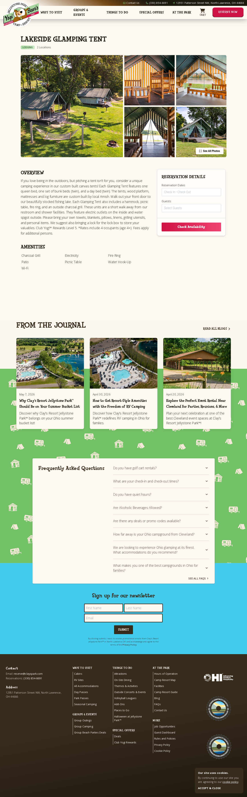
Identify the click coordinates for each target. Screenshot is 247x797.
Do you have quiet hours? (161, 502)
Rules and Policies (165, 746)
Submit (123, 637)
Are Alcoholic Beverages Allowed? (161, 515)
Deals (117, 743)
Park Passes (81, 705)
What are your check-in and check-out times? (161, 488)
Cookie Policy (162, 758)
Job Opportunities (164, 733)
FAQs (157, 711)
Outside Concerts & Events (130, 699)
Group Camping (83, 733)
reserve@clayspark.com (28, 681)
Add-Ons (119, 711)
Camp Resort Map (165, 687)
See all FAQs (198, 585)
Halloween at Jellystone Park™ (128, 725)
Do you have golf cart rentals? (161, 475)
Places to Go (121, 717)
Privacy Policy (129, 652)
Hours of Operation (166, 681)
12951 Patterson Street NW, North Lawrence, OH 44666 (210, 3)
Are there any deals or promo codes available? (161, 528)
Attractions (120, 681)
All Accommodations (86, 693)
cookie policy (230, 782)
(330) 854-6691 (158, 3)
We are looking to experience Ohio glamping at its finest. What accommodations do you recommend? (161, 557)
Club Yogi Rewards (125, 749)
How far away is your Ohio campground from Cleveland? (161, 541)
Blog (157, 705)
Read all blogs (217, 329)
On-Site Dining (122, 687)
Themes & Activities (126, 693)
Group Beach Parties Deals (90, 740)
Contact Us (132, 3)
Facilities (159, 693)
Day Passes (81, 699)
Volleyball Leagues (125, 705)
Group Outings (83, 727)
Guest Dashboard (164, 740)
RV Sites (79, 687)
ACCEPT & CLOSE (209, 788)
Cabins (78, 681)
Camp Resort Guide (166, 699)
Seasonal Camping (85, 711)
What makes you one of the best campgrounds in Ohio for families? (161, 575)
